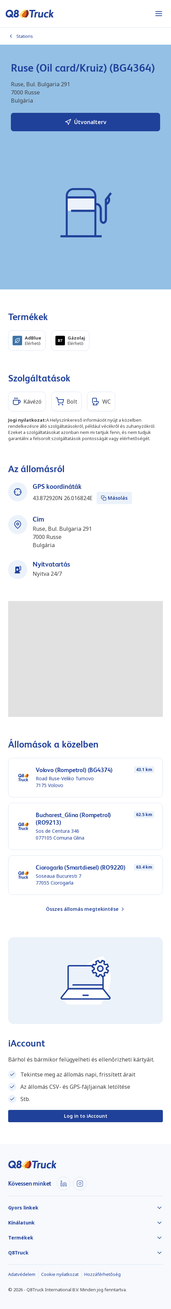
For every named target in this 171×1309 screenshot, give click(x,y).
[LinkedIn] (63, 1183)
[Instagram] (80, 1183)
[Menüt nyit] (159, 13)
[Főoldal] (29, 14)
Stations (20, 36)
